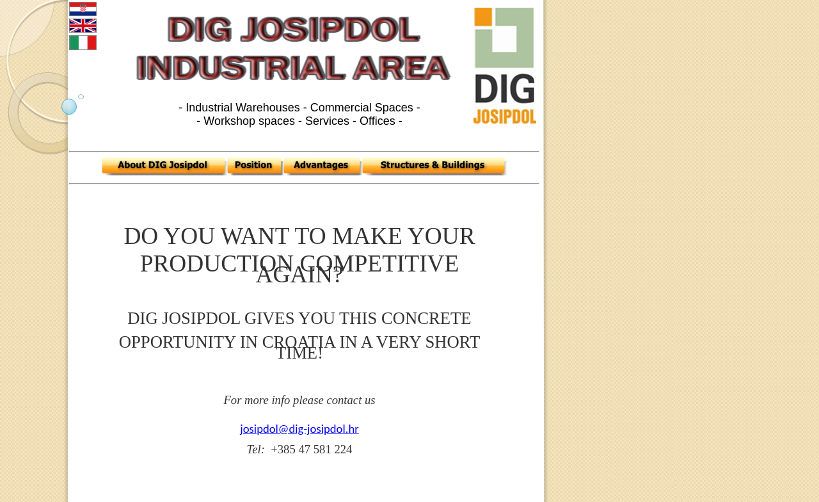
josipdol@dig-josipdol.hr (299, 428)
